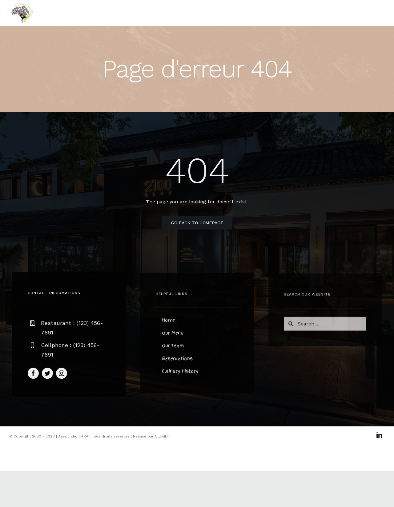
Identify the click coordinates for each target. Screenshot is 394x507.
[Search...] (325, 325)
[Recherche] (291, 325)
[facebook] (33, 374)
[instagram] (61, 374)
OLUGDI (162, 436)
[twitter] (47, 374)
